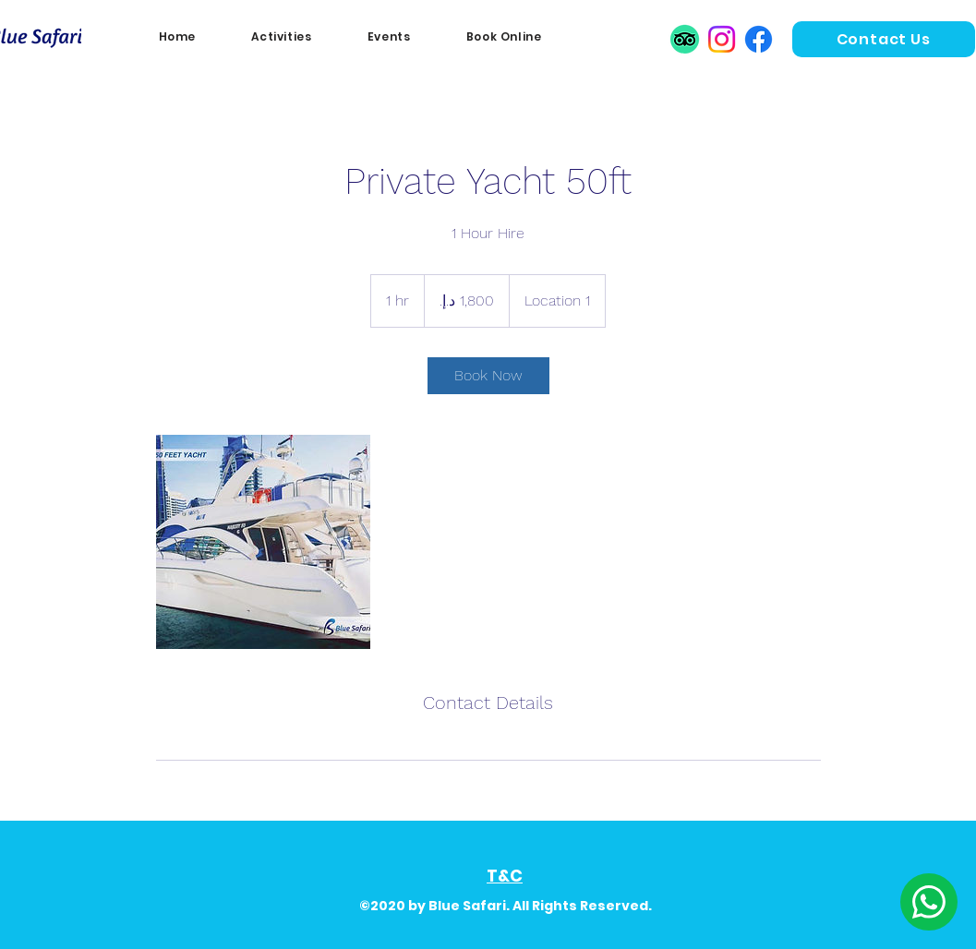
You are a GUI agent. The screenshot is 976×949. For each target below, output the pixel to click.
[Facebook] (759, 39)
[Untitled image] (263, 542)
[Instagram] (722, 39)
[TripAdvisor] (685, 39)
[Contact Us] (883, 39)
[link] (488, 375)
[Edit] (929, 902)
